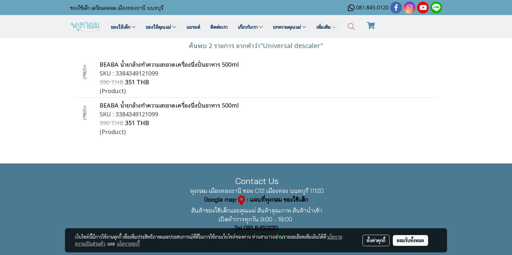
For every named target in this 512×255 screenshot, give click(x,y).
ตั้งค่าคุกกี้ (376, 240)
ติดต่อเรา (219, 26)
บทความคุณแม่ (289, 26)
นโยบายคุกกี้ (128, 243)
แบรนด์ (193, 26)
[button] (351, 26)
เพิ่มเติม (326, 26)
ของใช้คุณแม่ (161, 26)
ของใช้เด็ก (123, 26)
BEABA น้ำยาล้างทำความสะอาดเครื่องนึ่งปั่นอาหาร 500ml (169, 64)
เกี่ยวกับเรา (250, 26)
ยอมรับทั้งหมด (410, 240)
